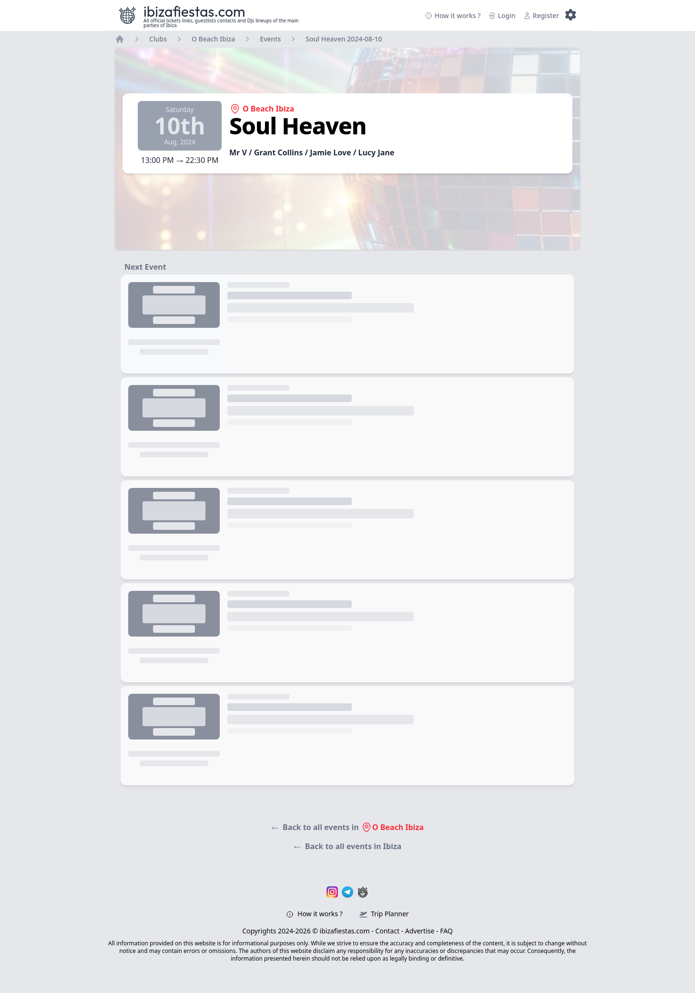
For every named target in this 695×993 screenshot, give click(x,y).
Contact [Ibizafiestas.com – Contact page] (387, 930)
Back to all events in (347, 827)
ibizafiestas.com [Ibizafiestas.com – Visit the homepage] (194, 11)
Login (501, 15)
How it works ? (452, 15)
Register (541, 15)
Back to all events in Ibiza (347, 846)
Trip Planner (384, 913)
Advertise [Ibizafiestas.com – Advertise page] (420, 930)
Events (270, 38)
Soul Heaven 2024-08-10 (344, 38)
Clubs (158, 38)
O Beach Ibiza (213, 38)
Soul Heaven (297, 125)
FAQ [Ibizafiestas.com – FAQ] (446, 930)
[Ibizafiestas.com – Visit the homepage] (127, 15)
